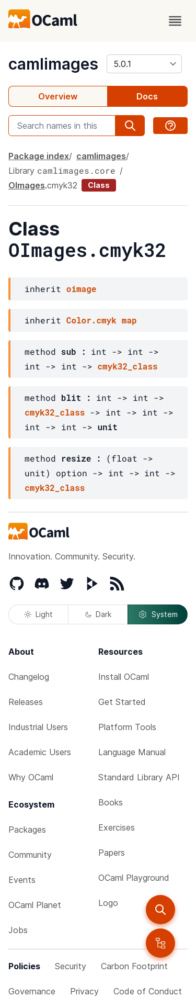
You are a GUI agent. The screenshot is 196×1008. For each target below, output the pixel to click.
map (129, 320)
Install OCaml (123, 676)
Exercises (116, 827)
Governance (31, 991)
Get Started (122, 702)
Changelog (28, 676)
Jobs (18, 930)
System (158, 614)
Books (110, 802)
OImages (26, 185)
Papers (111, 852)
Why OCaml (30, 777)
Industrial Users (38, 727)
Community (30, 854)
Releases (25, 702)
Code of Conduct (147, 991)
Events (22, 880)
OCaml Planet (34, 905)
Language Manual (132, 752)
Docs (147, 96)
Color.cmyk (91, 320)
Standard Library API (139, 777)
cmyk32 (62, 185)
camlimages (53, 63)
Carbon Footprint (134, 966)
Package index (38, 156)
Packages (27, 829)
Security (70, 966)
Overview (57, 96)
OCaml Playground (133, 877)
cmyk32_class (127, 366)
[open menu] (175, 21)
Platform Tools (127, 727)
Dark (98, 614)
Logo (108, 903)
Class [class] (99, 185)
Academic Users (39, 752)
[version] (144, 63)
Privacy (84, 991)
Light (38, 614)
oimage (81, 288)
